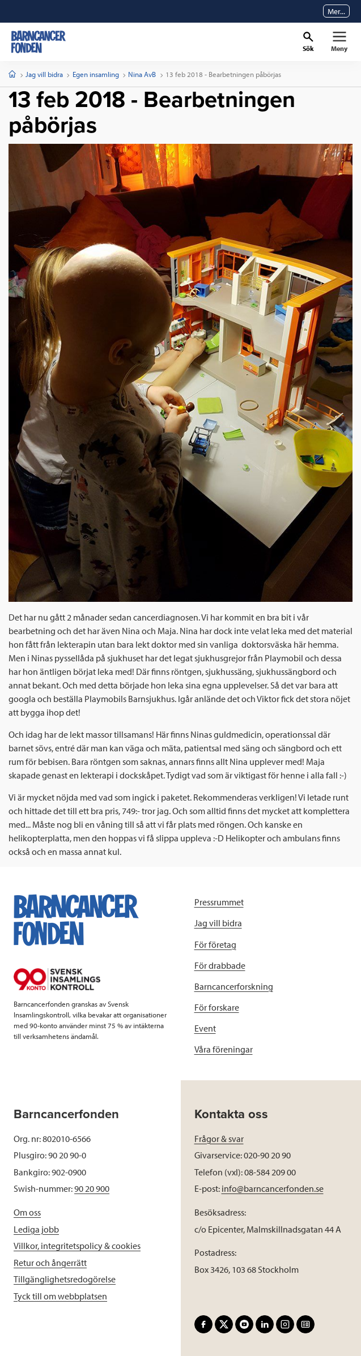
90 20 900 (91, 1188)
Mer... (336, 11)
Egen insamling (96, 74)
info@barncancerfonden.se (273, 1188)
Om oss (27, 1212)
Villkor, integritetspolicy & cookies (77, 1245)
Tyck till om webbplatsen (60, 1296)
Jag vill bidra (44, 74)
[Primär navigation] (339, 41)
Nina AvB (142, 74)
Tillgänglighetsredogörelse (65, 1279)
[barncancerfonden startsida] (38, 42)
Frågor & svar (219, 1138)
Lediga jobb (36, 1229)
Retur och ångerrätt (50, 1262)
